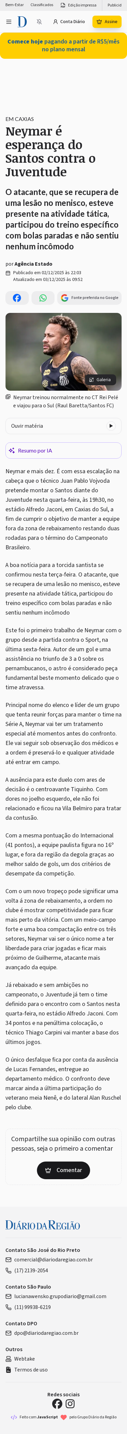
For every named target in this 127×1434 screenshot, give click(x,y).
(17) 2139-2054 (26, 1270)
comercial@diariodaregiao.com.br (49, 1259)
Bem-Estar (14, 5)
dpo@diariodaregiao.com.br (42, 1333)
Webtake (20, 1359)
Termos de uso (26, 1370)
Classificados (41, 5)
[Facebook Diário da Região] (57, 1404)
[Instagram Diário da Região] (70, 1404)
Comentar (63, 1170)
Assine (107, 21)
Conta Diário (69, 21)
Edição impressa (78, 5)
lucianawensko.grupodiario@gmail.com (55, 1296)
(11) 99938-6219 (28, 1307)
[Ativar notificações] (39, 22)
